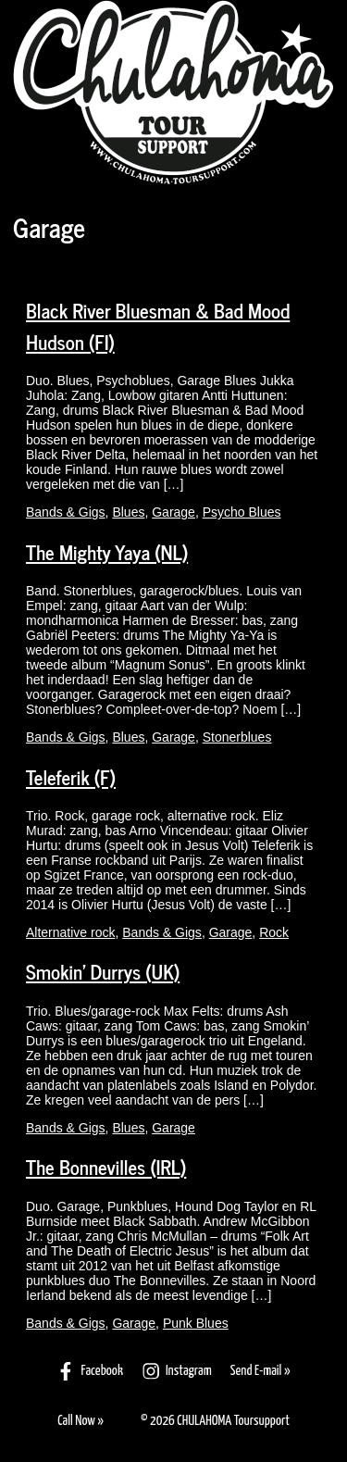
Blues (128, 512)
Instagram (177, 1371)
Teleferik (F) (71, 777)
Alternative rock (70, 932)
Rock (274, 932)
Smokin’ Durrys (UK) (103, 971)
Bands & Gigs (65, 512)
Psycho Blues (242, 512)
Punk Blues (196, 1323)
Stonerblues (237, 737)
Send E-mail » (260, 1371)
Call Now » (80, 1421)
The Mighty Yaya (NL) (107, 552)
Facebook (89, 1371)
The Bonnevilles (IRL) (106, 1166)
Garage (173, 512)
